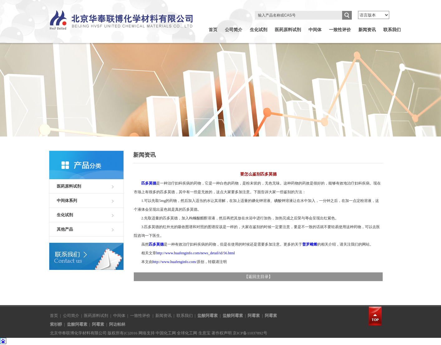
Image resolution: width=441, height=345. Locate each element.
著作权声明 (221, 333)
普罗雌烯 (309, 244)
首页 (213, 29)
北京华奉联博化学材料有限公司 (78, 333)
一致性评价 (340, 29)
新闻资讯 (367, 29)
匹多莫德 (148, 183)
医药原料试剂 (288, 29)
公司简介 (233, 29)
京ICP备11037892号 (250, 333)
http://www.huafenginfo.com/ (175, 262)
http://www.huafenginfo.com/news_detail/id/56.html (195, 253)
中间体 (315, 29)
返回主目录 (258, 276)
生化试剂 (258, 29)
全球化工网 (187, 333)
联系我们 (392, 29)
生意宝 (204, 333)
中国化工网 (166, 333)
